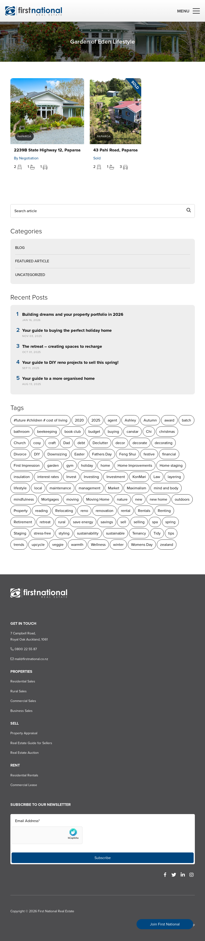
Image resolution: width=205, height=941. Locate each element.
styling (63, 533)
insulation (21, 476)
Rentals (144, 510)
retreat (44, 522)
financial (169, 454)
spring (170, 522)
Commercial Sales (23, 700)
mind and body (166, 488)
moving (72, 499)
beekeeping (47, 431)
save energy (83, 522)
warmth (77, 544)
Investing (91, 476)
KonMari (139, 476)
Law (156, 476)
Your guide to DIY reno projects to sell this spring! (70, 362)
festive (148, 454)
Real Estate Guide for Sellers (31, 743)
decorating (163, 443)
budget (94, 431)
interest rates (48, 476)
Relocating (64, 510)
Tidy (156, 533)
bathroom (21, 431)
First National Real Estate (56, 911)
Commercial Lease (23, 785)
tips (171, 533)
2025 (95, 420)
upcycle (37, 544)
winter (118, 544)
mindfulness (23, 499)
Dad (66, 443)
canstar (132, 431)
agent (112, 420)
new (138, 499)
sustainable (115, 533)
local (38, 488)
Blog (19, 247)
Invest (71, 476)
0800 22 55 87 (23, 649)
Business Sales (21, 710)
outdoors (182, 499)
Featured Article (32, 261)
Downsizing (57, 454)
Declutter (100, 443)
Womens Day (141, 544)
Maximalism (136, 488)
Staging (19, 533)
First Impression (26, 465)
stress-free (42, 533)
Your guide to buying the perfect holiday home (66, 330)
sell (123, 522)
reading (41, 510)
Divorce (19, 454)
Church (19, 443)
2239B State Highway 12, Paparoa (47, 150)
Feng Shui (127, 454)
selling (138, 522)
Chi (148, 431)
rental (125, 510)
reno (84, 510)
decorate (139, 443)
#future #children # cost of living (40, 420)
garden (53, 465)
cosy (37, 443)
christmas (167, 431)
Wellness (98, 544)
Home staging (170, 465)
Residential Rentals (24, 775)
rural (61, 522)
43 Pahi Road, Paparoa (115, 150)
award (169, 420)
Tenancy (139, 533)
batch (186, 420)
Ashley (130, 420)
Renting (164, 510)
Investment (115, 476)
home (105, 465)
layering (174, 476)
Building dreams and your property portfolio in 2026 (72, 314)
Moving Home (97, 499)
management (89, 488)
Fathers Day (101, 454)
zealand (166, 544)
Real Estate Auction (24, 752)
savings (106, 522)
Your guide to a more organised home (58, 378)
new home (158, 499)
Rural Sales (18, 691)
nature (122, 499)
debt (81, 443)
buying (113, 431)
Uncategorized (30, 274)
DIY (37, 454)
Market (113, 488)
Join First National (165, 924)
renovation (104, 510)
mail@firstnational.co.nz (29, 659)
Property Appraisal (23, 733)
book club (72, 431)
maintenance (60, 488)
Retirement (22, 522)
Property (20, 510)
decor (120, 443)
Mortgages (50, 499)
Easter (79, 454)
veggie (57, 544)
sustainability (87, 533)
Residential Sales (22, 681)
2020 (79, 420)
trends (18, 544)
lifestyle (19, 488)
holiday (87, 465)
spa (155, 522)
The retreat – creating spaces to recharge (62, 346)
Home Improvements (134, 465)
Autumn (150, 420)
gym (69, 465)
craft (52, 443)
